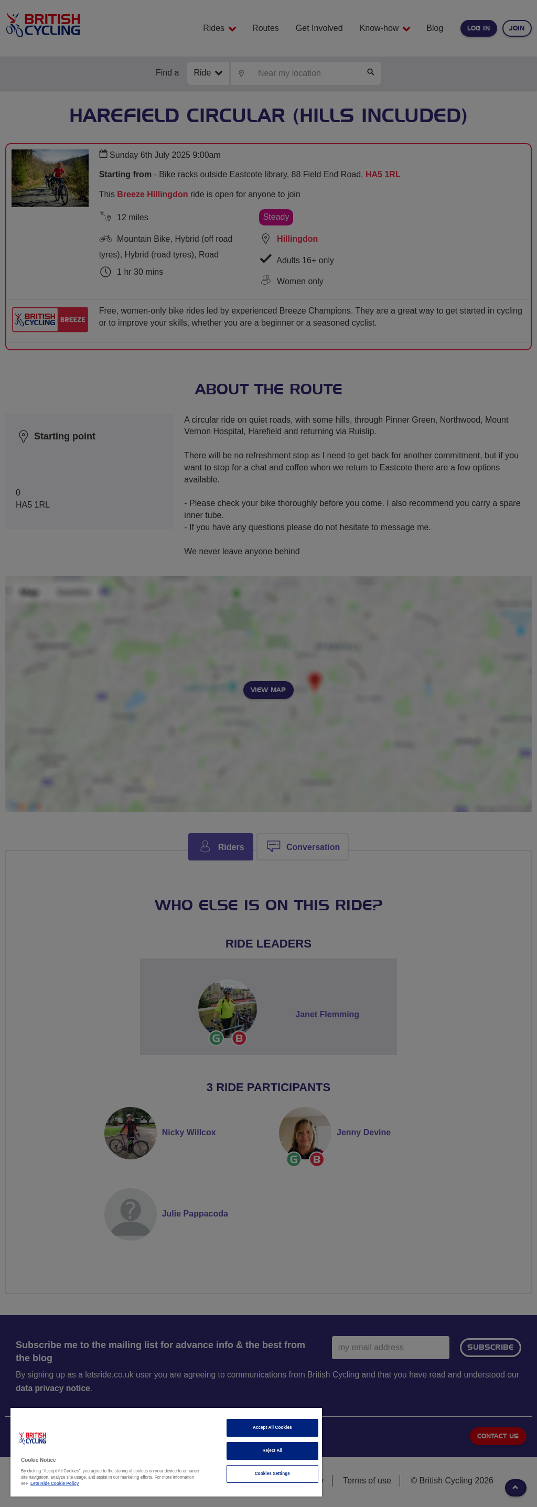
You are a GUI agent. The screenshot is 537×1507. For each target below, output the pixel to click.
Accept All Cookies (272, 1427)
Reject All (272, 1450)
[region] (166, 1452)
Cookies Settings (272, 1473)
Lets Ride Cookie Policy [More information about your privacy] (54, 1483)
